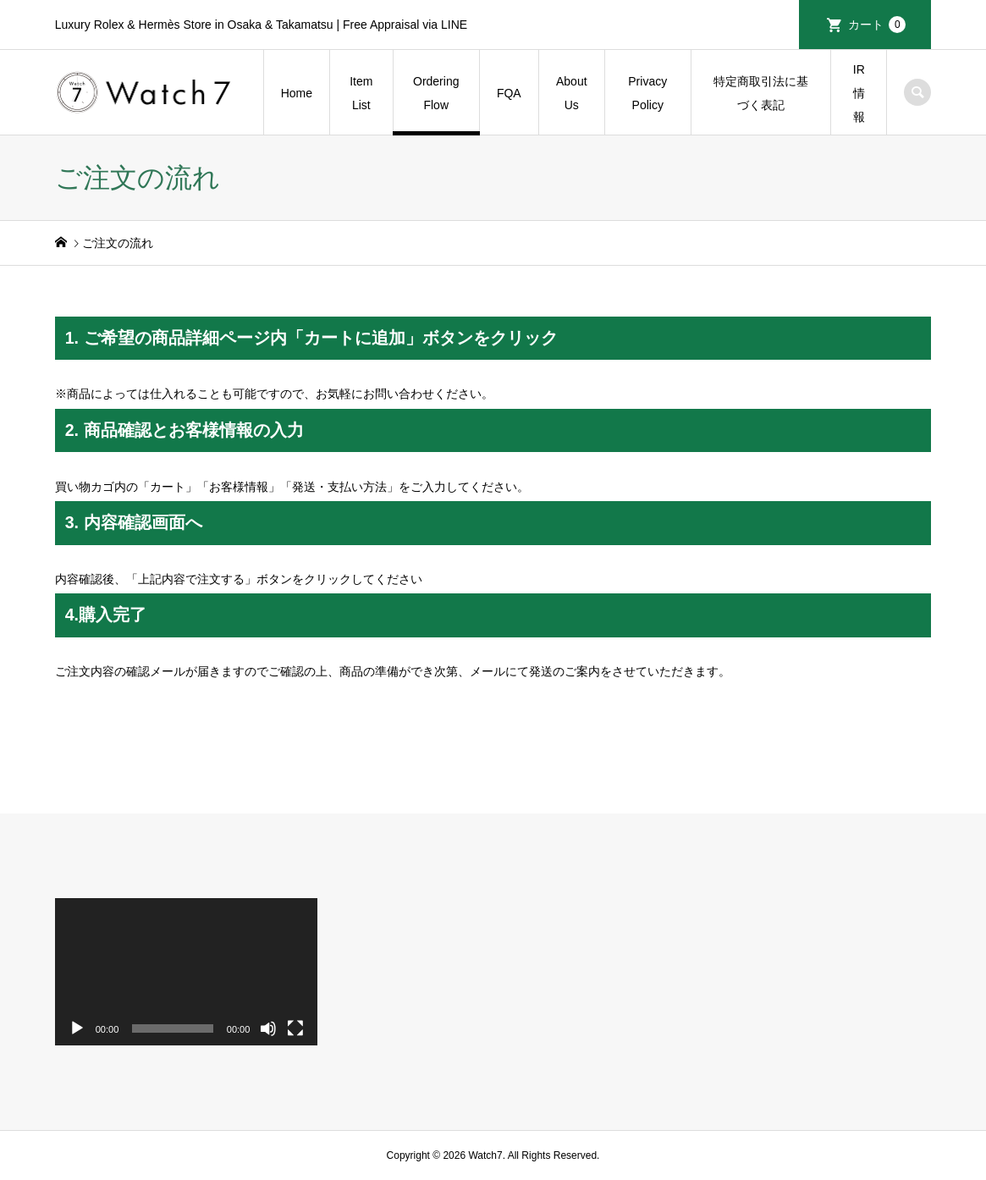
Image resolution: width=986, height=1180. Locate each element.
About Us (571, 93)
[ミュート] (268, 1028)
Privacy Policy (647, 93)
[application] (186, 972)
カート (877, 24)
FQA (509, 93)
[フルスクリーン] (295, 1028)
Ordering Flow (436, 93)
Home (296, 93)
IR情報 (859, 93)
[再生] (77, 1028)
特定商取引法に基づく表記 (760, 93)
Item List (361, 93)
